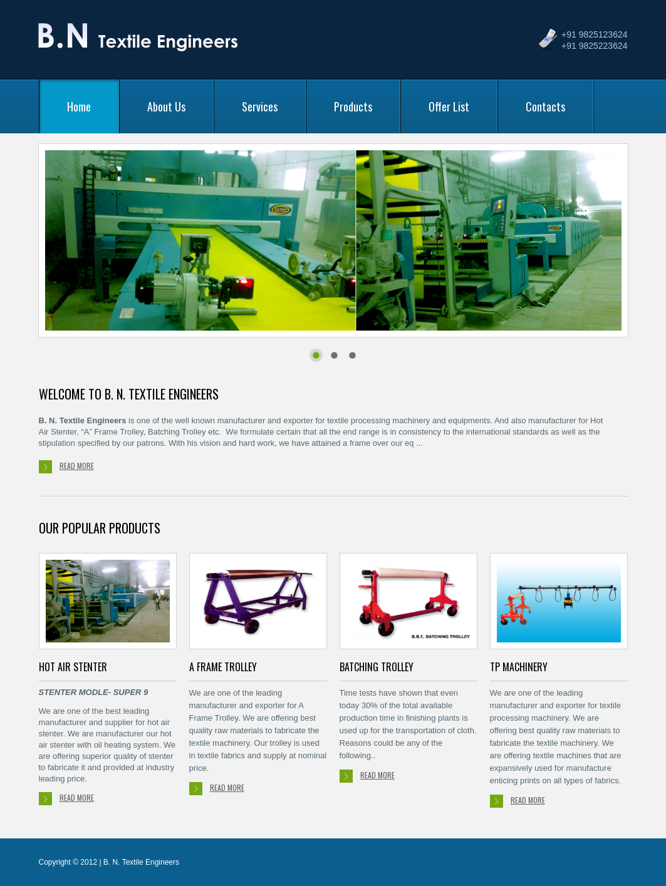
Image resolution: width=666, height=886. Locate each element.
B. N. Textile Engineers (140, 42)
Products (353, 106)
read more (66, 466)
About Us (166, 106)
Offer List (449, 106)
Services (260, 106)
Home (79, 106)
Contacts (545, 106)
